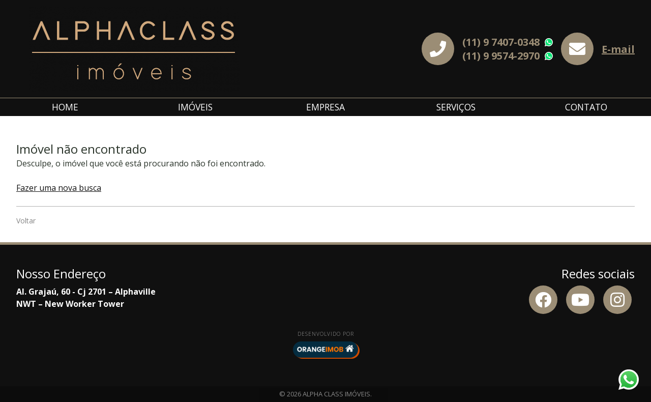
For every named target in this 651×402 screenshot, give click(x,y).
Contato (586, 107)
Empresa (325, 107)
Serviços (456, 107)
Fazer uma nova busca (58, 187)
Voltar (26, 220)
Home (65, 107)
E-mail (618, 49)
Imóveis (195, 107)
